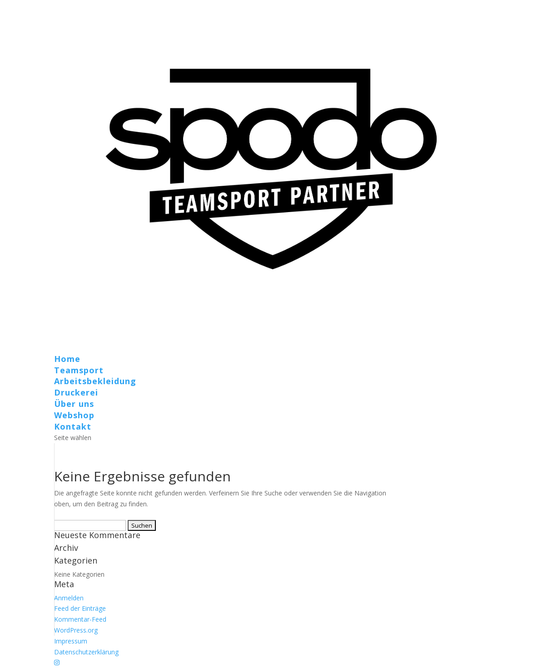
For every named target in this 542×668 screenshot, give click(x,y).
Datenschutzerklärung (86, 652)
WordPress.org (76, 630)
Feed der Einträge (80, 608)
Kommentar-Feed (80, 619)
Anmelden (69, 598)
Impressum (70, 641)
